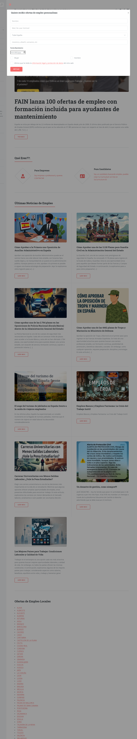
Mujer (16, 58)
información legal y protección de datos (47, 63)
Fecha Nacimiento (16, 48)
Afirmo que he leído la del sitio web (44, 63)
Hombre (77, 58)
